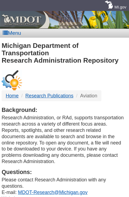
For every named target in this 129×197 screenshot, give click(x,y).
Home (12, 96)
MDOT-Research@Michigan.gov (52, 192)
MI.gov (120, 7)
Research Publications (49, 96)
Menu (12, 33)
